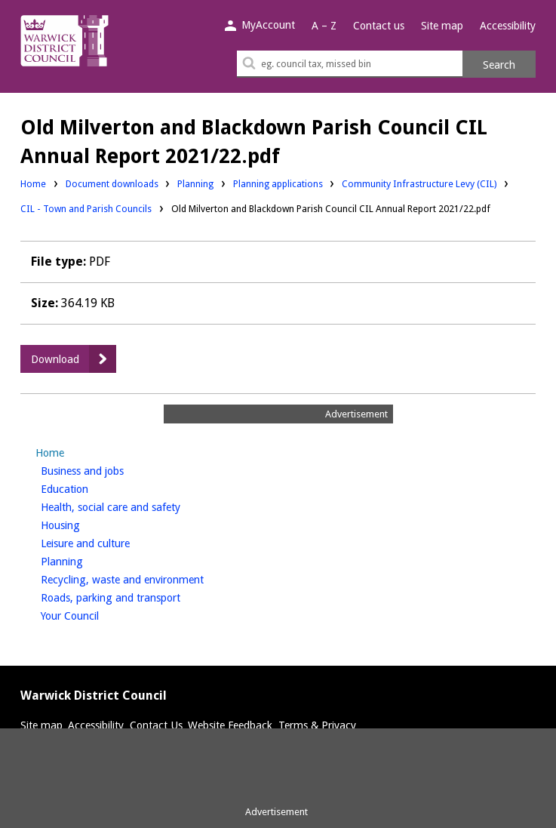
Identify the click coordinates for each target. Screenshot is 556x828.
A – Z (324, 26)
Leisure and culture (110, 541)
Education (90, 487)
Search (499, 65)
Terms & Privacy (317, 725)
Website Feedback (230, 725)
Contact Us (156, 725)
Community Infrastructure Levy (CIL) (419, 183)
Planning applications (278, 183)
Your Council (95, 614)
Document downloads (112, 183)
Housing (86, 523)
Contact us (378, 26)
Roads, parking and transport (136, 596)
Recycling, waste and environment (147, 578)
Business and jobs (107, 469)
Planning (195, 183)
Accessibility (508, 26)
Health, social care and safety (136, 505)
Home (33, 183)
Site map (442, 26)
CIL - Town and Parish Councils (86, 208)
